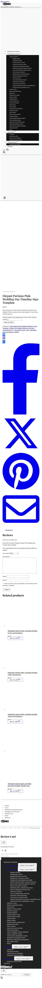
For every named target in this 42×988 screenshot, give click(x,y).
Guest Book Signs (14, 102)
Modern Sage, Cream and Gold (21, 73)
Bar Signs (12, 93)
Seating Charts (13, 116)
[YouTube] (8, 4)
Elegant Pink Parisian (19, 81)
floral (23, 250)
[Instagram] (5, 4)
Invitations (12, 104)
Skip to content (5, 1)
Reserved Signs (13, 110)
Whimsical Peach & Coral (19, 64)
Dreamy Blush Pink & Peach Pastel (22, 68)
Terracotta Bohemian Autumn (21, 66)
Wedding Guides (13, 136)
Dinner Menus (13, 98)
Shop (6, 736)
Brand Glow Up (35, 748)
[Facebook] (3, 4)
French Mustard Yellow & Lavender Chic (24, 85)
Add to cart (9, 243)
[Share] (11, 775)
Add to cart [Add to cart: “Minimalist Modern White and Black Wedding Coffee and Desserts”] (15, 600)
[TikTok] (11, 888)
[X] (21, 372)
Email (5, 500)
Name (5, 497)
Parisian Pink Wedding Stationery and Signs (21, 248)
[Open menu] (4, 198)
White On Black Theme (19, 72)
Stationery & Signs (11, 786)
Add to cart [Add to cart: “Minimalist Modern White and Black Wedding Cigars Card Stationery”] (15, 642)
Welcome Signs (13, 127)
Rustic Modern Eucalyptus (20, 75)
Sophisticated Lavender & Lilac (21, 87)
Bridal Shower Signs (15, 91)
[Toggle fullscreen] (7, 775)
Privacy (7, 738)
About (7, 726)
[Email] (21, 447)
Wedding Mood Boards (15, 139)
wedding (16, 252)
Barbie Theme (16, 58)
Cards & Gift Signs (14, 95)
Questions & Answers (15, 138)
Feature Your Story (14, 144)
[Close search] (4, 891)
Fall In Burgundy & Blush (20, 79)
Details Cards (13, 97)
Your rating (6, 474)
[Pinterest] (10, 4)
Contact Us (9, 734)
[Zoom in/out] (3, 775)
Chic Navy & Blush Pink (19, 83)
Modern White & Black (19, 62)
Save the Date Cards (15, 114)
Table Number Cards (15, 120)
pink (4, 252)
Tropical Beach (17, 77)
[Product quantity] (14, 240)
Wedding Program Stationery (17, 125)
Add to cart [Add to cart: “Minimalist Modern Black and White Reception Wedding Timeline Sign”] (15, 711)
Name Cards (12, 106)
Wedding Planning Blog (13, 730)
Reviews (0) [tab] (9, 450)
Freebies (11, 134)
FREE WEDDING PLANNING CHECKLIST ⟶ (11, 6)
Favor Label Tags (14, 100)
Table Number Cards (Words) (17, 118)
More (10, 129)
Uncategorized (7, 250)
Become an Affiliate (12, 732)
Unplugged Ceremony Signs (17, 122)
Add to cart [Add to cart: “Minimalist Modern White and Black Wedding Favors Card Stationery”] (15, 558)
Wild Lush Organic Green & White (22, 70)
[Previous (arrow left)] (3, 777)
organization (33, 250)
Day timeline (18, 250)
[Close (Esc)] (16, 775)
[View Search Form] (5, 152)
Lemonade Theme (17, 60)
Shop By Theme (12, 790)
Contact (10, 146)
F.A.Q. (7, 728)
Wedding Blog (9, 879)
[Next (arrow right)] (7, 777)
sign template (9, 252)
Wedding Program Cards (16, 123)
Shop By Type (12, 89)
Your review (6, 477)
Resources (8, 867)
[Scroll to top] (2, 771)
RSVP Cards (12, 112)
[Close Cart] (4, 763)
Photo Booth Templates (16, 108)
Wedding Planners (13, 51)
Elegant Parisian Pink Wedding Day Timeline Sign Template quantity (20, 932)
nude (27, 250)
